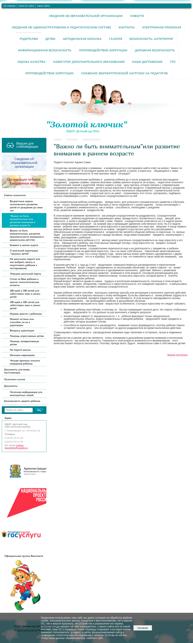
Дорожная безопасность (155, 50)
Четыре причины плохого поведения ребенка (25, 362)
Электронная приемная (161, 27)
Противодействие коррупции (103, 50)
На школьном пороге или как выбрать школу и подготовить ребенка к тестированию (25, 263)
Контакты (127, 27)
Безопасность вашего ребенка (22, 400)
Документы (10, 385)
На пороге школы (20, 349)
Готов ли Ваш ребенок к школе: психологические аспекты (24, 282)
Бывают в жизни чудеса (24, 245)
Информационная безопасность (44, 50)
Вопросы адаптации (22, 330)
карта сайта (43, 6)
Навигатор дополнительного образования (88, 62)
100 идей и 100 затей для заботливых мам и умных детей (25, 293)
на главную (9, 6)
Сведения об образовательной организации (86, 16)
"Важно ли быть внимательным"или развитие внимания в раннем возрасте (22, 220)
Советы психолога (15, 195)
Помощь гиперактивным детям (24, 343)
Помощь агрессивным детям (27, 335)
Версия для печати (178, 355)
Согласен (142, 628)
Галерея (115, 39)
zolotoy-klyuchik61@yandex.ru (16, 446)
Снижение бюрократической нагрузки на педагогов (124, 73)
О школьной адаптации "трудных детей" (24, 252)
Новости (137, 16)
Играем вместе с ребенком (26, 313)
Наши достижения (147, 62)
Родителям (29, 39)
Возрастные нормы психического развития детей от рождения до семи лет (26, 206)
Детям (50, 39)
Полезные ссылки (14, 379)
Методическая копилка (82, 39)
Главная (58, 139)
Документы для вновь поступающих (17, 371)
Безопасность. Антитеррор (151, 39)
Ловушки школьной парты (25, 273)
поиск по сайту (26, 6)
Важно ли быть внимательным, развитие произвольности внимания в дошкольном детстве (27, 235)
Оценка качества (31, 62)
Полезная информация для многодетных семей (26, 393)
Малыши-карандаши (22, 355)
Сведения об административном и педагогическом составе (61, 27)
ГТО (172, 62)
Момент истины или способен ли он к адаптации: (22, 322)
